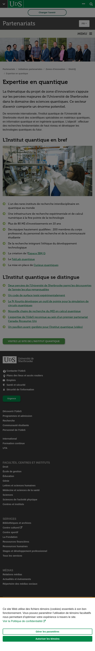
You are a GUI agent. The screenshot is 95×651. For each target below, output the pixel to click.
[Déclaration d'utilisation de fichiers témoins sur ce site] (47, 624)
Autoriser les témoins (47, 638)
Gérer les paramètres (47, 631)
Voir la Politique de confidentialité (22, 621)
